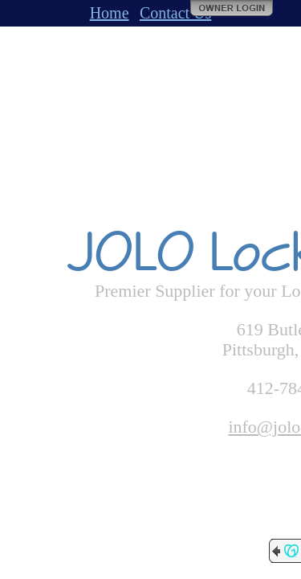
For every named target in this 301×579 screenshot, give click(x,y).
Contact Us (175, 13)
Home (109, 13)
